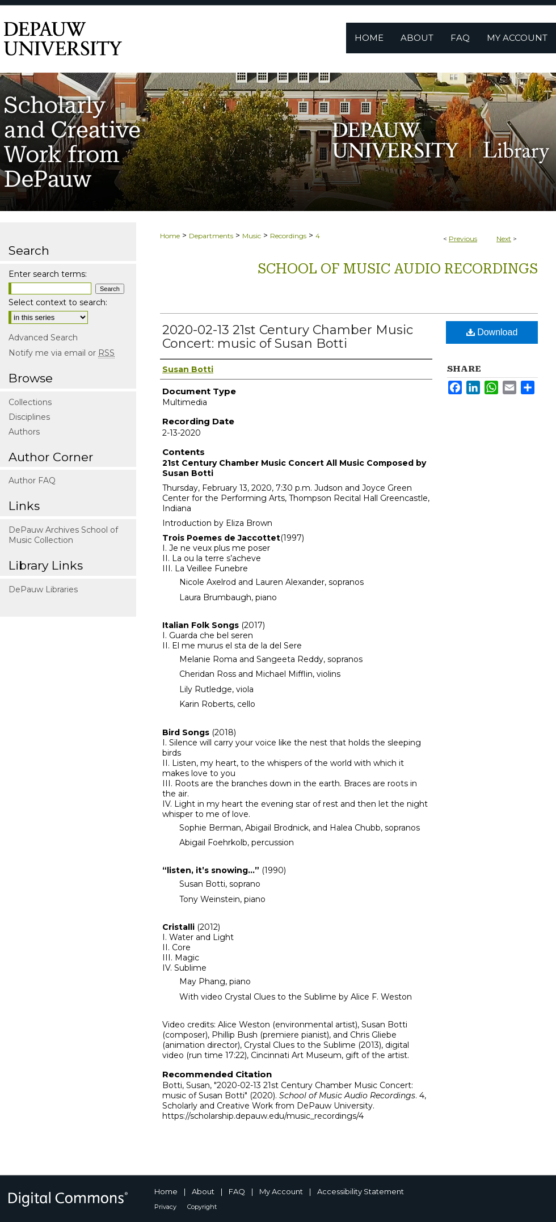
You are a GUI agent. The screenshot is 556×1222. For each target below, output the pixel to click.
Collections (30, 402)
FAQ (237, 1191)
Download (492, 332)
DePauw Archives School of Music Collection (63, 535)
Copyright (202, 1207)
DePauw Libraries (43, 589)
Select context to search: (58, 302)
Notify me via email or (62, 353)
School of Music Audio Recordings (398, 269)
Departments (211, 235)
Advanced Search (43, 337)
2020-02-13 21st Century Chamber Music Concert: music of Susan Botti (287, 336)
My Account (281, 1191)
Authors (24, 432)
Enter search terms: (48, 274)
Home (170, 235)
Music (251, 235)
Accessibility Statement (360, 1191)
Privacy (165, 1207)
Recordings (288, 235)
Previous (463, 238)
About (203, 1191)
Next (503, 238)
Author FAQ (32, 480)
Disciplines (29, 417)
